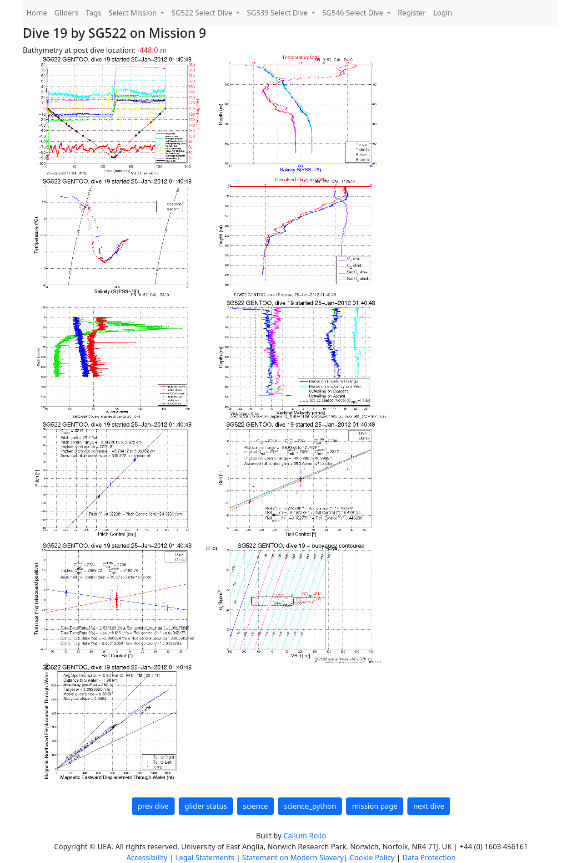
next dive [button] (428, 806)
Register (412, 13)
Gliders (67, 13)
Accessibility (147, 858)
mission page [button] (374, 806)
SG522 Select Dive (202, 13)
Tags (93, 13)
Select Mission (134, 13)
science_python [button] (310, 806)
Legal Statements (205, 858)
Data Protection (429, 858)
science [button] (255, 806)
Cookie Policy (373, 858)
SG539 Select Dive (278, 13)
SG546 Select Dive (353, 13)
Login (442, 13)
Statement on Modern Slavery (293, 858)
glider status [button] (206, 806)
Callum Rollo (304, 836)
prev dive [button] (153, 806)
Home (36, 13)
